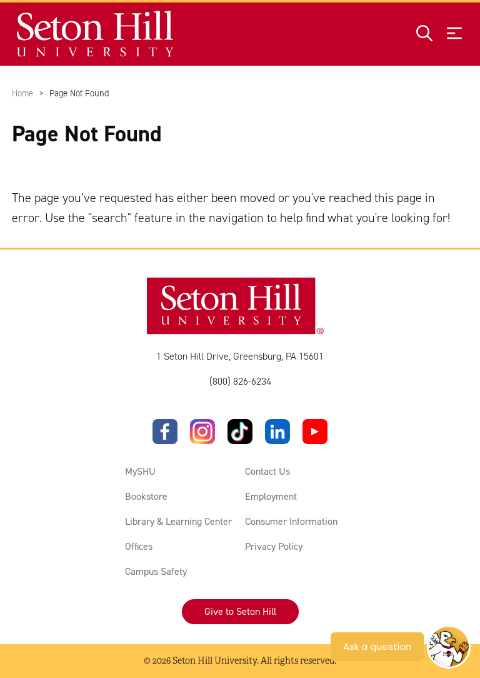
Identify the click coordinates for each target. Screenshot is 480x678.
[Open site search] (424, 34)
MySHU (140, 471)
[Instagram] (202, 431)
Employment (271, 496)
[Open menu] (454, 34)
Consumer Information (291, 521)
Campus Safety (156, 571)
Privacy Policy (273, 546)
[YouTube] (315, 431)
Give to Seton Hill (240, 611)
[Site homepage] (96, 34)
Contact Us (267, 471)
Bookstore (146, 496)
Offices (138, 546)
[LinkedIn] (277, 431)
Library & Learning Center (178, 521)
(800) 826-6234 (240, 381)
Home (22, 93)
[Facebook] (165, 431)
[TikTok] (240, 431)
